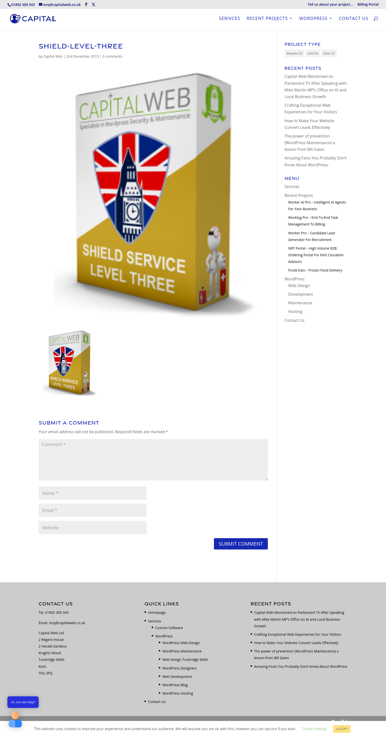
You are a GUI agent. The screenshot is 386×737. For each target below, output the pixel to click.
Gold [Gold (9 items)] (312, 53)
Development (300, 294)
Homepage (156, 612)
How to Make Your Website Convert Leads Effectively (296, 642)
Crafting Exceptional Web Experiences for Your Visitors (297, 634)
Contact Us (353, 19)
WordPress (313, 19)
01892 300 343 (56, 612)
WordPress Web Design (181, 642)
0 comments (112, 56)
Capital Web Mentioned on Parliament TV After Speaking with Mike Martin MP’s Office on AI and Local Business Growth (299, 619)
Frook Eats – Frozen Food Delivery (315, 270)
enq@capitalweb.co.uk (67, 622)
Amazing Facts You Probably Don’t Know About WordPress (300, 666)
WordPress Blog (175, 685)
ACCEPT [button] (342, 729)
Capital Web (53, 56)
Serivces (229, 19)
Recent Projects (267, 19)
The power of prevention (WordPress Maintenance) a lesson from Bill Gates (310, 142)
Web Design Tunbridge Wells (185, 659)
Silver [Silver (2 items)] (329, 53)
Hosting (295, 311)
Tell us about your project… (330, 5)
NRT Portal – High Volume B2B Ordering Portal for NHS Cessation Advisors (316, 255)
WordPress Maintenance (181, 651)
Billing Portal (368, 5)
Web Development (177, 676)
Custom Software (169, 627)
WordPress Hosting (177, 693)
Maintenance (300, 303)
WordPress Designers (179, 668)
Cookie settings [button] (314, 728)
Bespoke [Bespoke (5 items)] (295, 53)
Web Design (299, 285)
